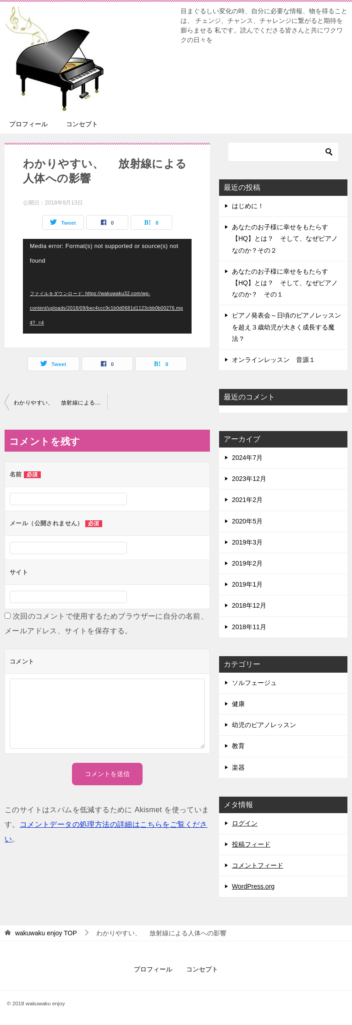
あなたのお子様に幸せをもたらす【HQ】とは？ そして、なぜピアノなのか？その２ (285, 238)
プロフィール (28, 124)
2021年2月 (247, 499)
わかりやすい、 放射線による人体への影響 (60, 402)
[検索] (283, 152)
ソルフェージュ (254, 682)
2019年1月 (247, 584)
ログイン (245, 823)
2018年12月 (249, 605)
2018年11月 (249, 627)
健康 (238, 703)
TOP (46, 933)
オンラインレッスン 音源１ (273, 359)
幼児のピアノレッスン (264, 724)
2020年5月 (247, 521)
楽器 (238, 767)
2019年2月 (247, 563)
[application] (107, 286)
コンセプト (82, 124)
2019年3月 (247, 542)
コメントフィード (257, 865)
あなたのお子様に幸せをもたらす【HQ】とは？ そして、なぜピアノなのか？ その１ (285, 283)
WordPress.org (253, 886)
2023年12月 (249, 478)
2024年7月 (247, 457)
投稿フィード (251, 844)
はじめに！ (248, 206)
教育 (238, 746)
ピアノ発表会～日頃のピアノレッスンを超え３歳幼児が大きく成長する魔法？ (286, 327)
